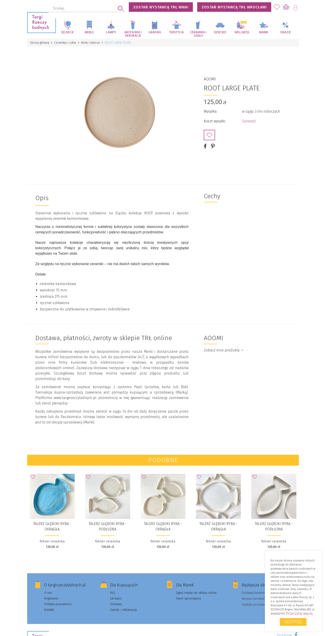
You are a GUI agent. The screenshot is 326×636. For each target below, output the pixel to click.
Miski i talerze (90, 43)
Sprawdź (249, 121)
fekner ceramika (52, 541)
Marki (263, 32)
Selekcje (67, 32)
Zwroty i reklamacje (123, 610)
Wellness (242, 32)
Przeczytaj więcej (299, 613)
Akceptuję (293, 622)
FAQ (112, 593)
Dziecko (220, 32)
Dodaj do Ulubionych (209, 135)
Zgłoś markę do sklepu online (196, 593)
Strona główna (39, 43)
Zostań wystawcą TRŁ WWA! (160, 7)
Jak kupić (116, 598)
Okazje (285, 32)
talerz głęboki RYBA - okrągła (52, 526)
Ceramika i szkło (198, 34)
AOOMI (210, 79)
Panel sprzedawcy (188, 598)
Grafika (155, 32)
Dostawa (116, 604)
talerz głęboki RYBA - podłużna (108, 526)
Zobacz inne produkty (223, 350)
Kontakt (49, 610)
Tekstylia (176, 32)
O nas (48, 593)
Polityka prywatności (58, 604)
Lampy (111, 32)
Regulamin (51, 598)
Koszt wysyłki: (214, 121)
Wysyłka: (210, 111)
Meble (89, 32)
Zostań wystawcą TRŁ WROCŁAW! (234, 7)
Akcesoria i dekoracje (133, 34)
